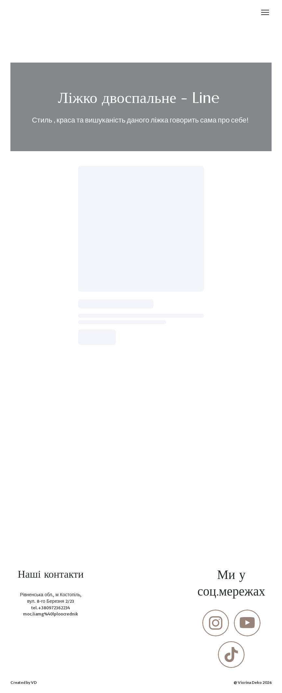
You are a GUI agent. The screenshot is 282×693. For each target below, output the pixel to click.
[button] (215, 623)
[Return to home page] (22, 12)
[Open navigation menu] (265, 12)
